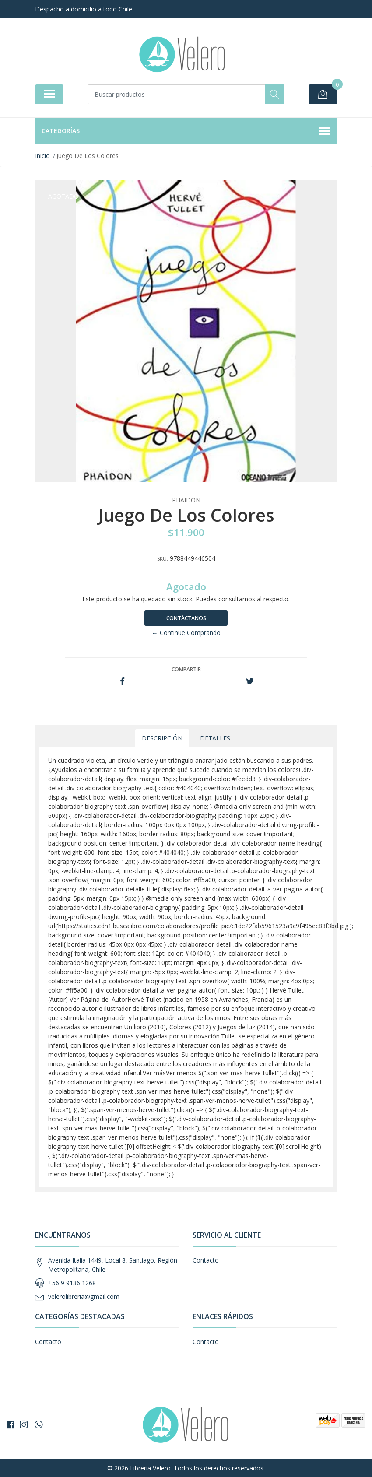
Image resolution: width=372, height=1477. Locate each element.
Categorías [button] (186, 131)
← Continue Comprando (186, 632)
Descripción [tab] (162, 738)
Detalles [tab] (215, 738)
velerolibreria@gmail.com (83, 1296)
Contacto (206, 1260)
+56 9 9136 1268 (72, 1283)
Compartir (186, 669)
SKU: (162, 558)
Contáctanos (186, 618)
